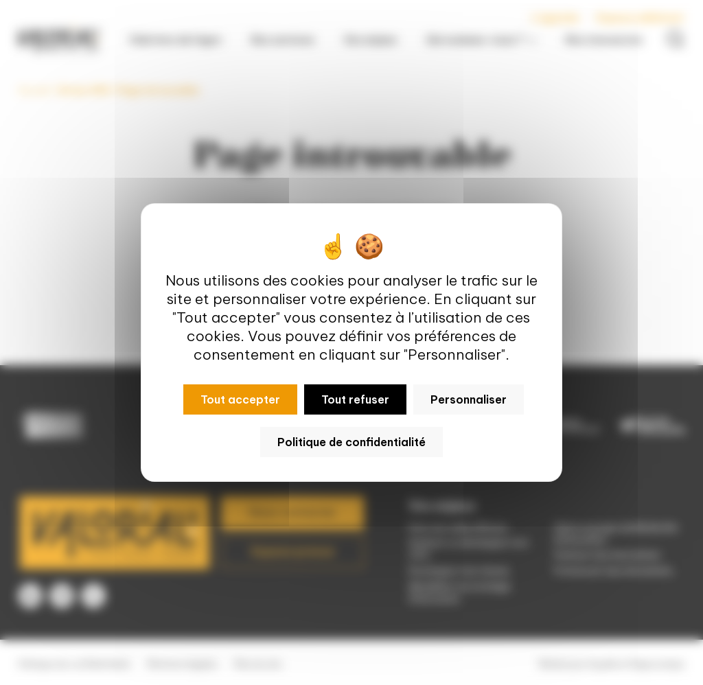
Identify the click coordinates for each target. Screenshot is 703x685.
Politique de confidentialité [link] (351, 442)
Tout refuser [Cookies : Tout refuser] (355, 399)
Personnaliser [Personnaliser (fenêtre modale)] (468, 399)
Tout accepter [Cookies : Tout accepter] (240, 399)
